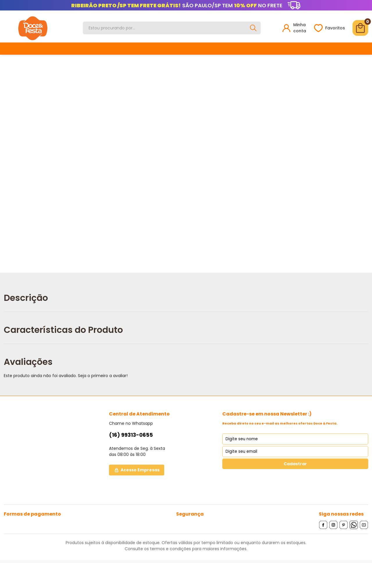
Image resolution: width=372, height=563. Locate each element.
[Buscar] (253, 28)
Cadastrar (295, 464)
